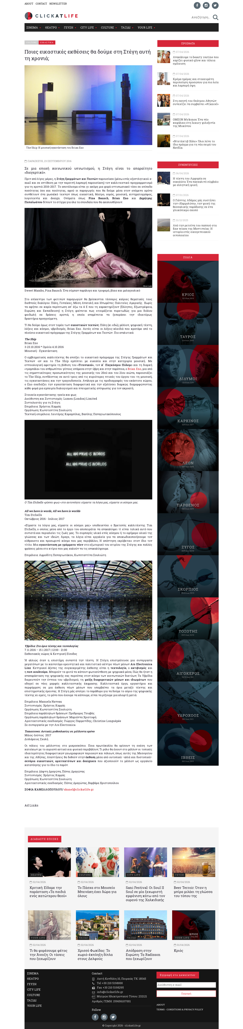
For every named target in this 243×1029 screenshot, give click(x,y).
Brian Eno (134, 369)
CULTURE (107, 27)
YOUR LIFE (145, 27)
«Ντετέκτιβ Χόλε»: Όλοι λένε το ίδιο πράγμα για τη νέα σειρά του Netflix (194, 144)
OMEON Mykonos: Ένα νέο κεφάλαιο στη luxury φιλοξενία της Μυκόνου (194, 123)
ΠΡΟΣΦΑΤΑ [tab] (188, 43)
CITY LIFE (87, 27)
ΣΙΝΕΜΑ (32, 27)
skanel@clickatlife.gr (79, 789)
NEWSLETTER (58, 3)
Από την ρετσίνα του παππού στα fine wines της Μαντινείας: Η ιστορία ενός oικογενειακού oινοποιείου (195, 230)
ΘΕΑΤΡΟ (51, 27)
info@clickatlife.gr (110, 992)
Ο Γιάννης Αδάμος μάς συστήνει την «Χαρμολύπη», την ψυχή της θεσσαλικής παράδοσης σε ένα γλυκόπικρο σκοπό (194, 205)
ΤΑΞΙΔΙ (125, 27)
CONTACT (41, 3)
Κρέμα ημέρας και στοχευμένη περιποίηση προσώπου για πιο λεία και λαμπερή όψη (195, 82)
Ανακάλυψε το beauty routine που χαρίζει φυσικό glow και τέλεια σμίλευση (196, 60)
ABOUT (29, 3)
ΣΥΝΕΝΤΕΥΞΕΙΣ (188, 164)
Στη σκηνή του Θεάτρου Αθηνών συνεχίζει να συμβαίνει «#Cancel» (195, 102)
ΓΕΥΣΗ (68, 27)
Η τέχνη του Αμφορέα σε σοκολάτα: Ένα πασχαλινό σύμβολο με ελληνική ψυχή (195, 182)
